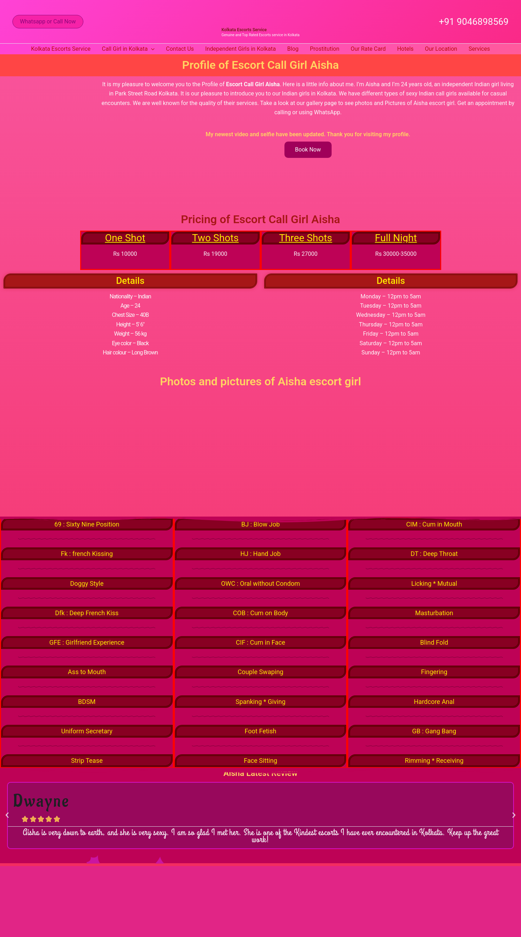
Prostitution (324, 48)
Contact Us (180, 48)
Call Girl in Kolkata (128, 49)
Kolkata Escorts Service (244, 29)
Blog (293, 48)
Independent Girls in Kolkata (240, 48)
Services (479, 48)
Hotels (405, 48)
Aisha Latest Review (260, 776)
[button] (47, 21)
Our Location (441, 48)
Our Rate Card (368, 48)
